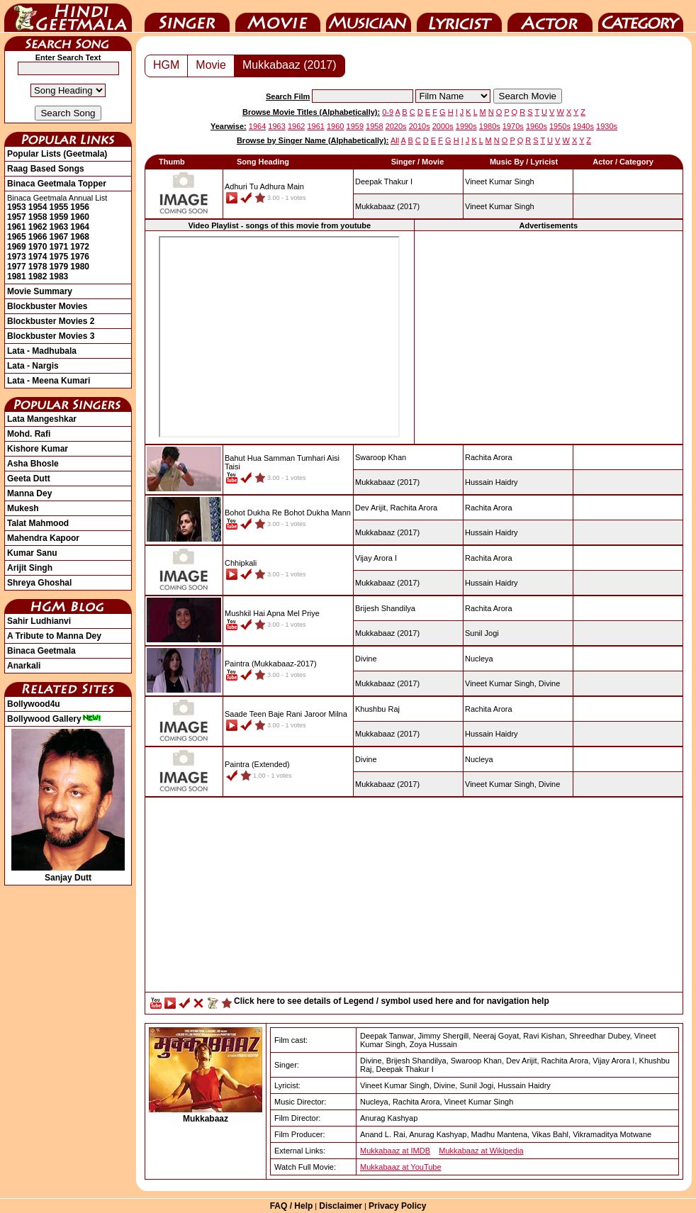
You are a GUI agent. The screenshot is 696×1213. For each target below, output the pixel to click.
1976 (79, 257)
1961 (16, 227)
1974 (37, 257)
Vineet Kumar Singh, (501, 683)
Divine (550, 683)
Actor (550, 16)
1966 (37, 237)
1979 (59, 267)
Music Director (368, 16)
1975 (59, 257)
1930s (606, 126)
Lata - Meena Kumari (48, 381)
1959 (59, 217)
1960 (79, 217)
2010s (419, 126)
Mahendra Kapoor (43, 538)
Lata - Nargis (33, 366)
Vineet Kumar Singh (499, 181)
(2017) (387, 206)
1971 (59, 247)
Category (640, 16)
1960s (536, 126)
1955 (59, 207)
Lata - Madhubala (42, 351)
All (395, 140)
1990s (466, 126)
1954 (37, 207)
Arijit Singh (29, 568)
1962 (37, 227)
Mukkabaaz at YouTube (401, 1167)
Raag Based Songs (45, 169)
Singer (187, 16)
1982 (37, 276)
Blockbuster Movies (47, 306)
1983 (59, 276)
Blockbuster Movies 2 (50, 321)
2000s (443, 126)
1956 (79, 207)
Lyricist (459, 16)
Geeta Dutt (28, 478)
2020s (396, 126)
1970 (37, 247)
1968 (79, 237)
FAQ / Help (291, 1206)
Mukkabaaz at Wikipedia (481, 1150)
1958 (37, 217)
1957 (16, 217)
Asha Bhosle (33, 464)
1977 (16, 267)
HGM (166, 65)
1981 (16, 276)
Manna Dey (29, 493)
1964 (79, 227)
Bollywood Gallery (54, 719)
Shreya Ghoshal (39, 583)
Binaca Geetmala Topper (56, 184)
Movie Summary (39, 291)
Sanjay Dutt (68, 873)
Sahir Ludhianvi (39, 621)
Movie (277, 16)
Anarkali (23, 666)
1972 (79, 247)
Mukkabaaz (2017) (289, 65)
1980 (79, 267)
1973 (16, 257)
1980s (489, 126)
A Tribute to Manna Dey (54, 636)
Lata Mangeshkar (42, 419)
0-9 (387, 112)
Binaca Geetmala (41, 651)
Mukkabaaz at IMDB (395, 1150)
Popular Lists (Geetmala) (57, 154)
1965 (16, 237)
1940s (583, 126)
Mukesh (23, 508)
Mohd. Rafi (28, 434)
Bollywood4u (33, 704)
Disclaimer (340, 1206)
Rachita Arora (488, 457)
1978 (37, 267)
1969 (16, 247)
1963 (59, 227)
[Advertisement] (549, 336)
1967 (59, 237)
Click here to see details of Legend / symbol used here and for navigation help (391, 1001)
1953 (16, 207)
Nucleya (479, 658)
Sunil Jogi (482, 633)
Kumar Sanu (32, 553)
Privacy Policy (397, 1206)
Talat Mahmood (38, 523)
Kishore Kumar (37, 449)
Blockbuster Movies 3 (50, 336)
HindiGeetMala (68, 16)
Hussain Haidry (491, 482)
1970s (513, 126)
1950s (560, 126)
